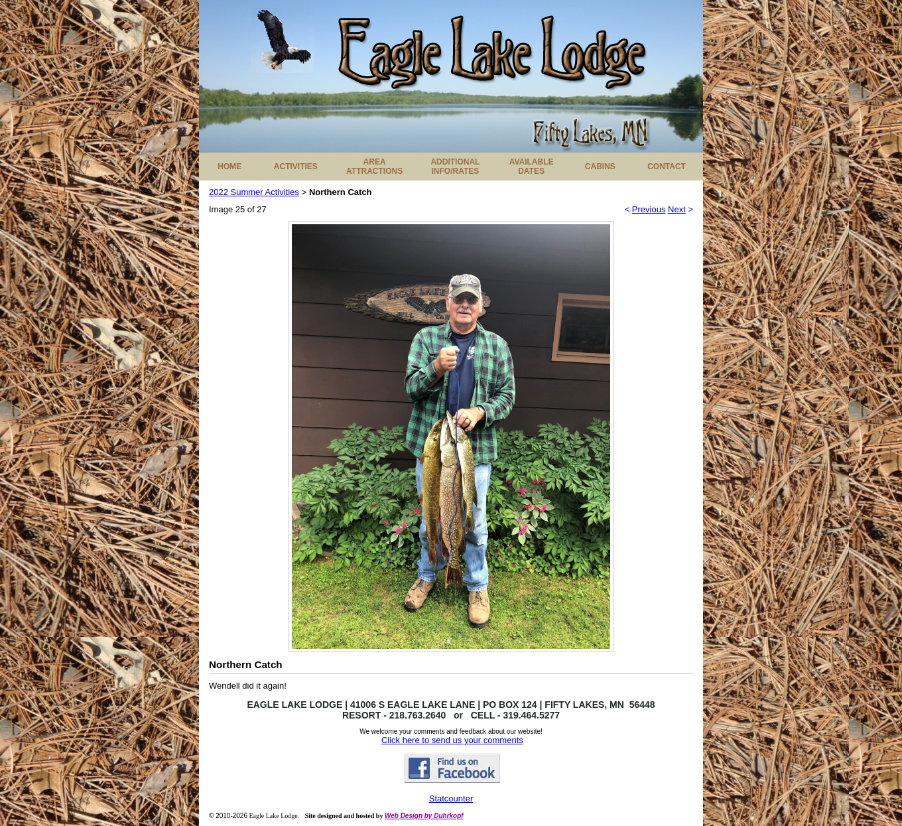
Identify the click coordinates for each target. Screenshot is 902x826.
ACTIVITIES (296, 166)
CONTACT (666, 166)
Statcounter (451, 798)
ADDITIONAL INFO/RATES (455, 166)
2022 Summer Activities (254, 192)
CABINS (600, 166)
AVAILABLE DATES (531, 166)
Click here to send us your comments (452, 740)
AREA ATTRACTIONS (374, 166)
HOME (229, 166)
